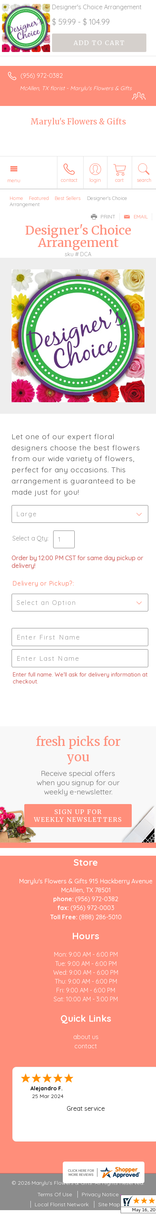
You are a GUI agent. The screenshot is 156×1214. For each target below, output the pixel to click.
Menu (13, 180)
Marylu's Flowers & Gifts (78, 121)
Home (16, 198)
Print (103, 216)
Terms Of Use (54, 1194)
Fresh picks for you (78, 765)
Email (136, 216)
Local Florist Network (62, 1204)
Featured (39, 198)
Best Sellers (68, 198)
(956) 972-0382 (41, 75)
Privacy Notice (100, 1194)
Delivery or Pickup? (42, 583)
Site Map (109, 1204)
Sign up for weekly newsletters (78, 815)
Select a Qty (29, 538)
